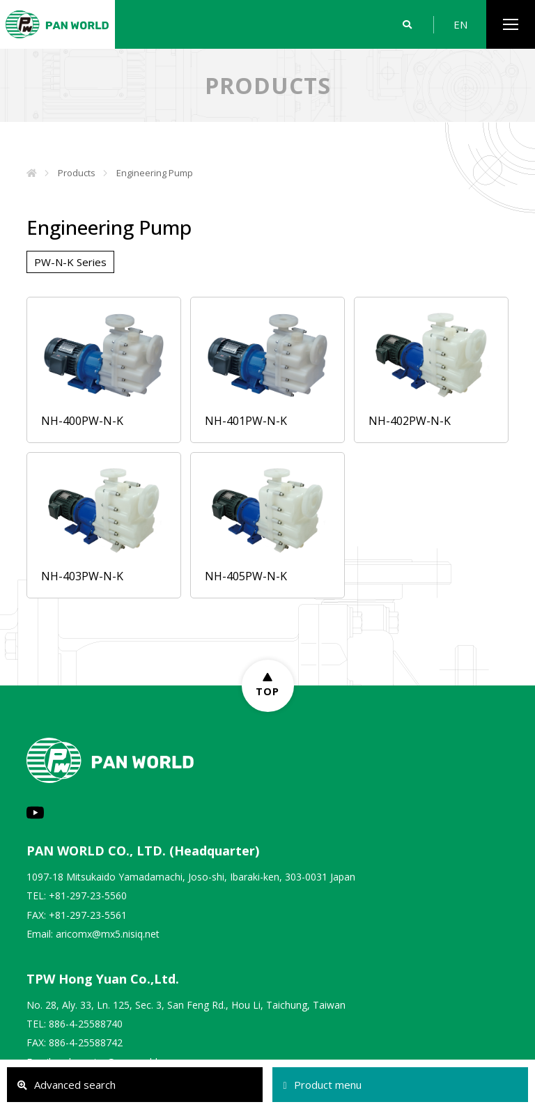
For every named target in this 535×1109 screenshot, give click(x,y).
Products (76, 172)
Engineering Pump (154, 172)
